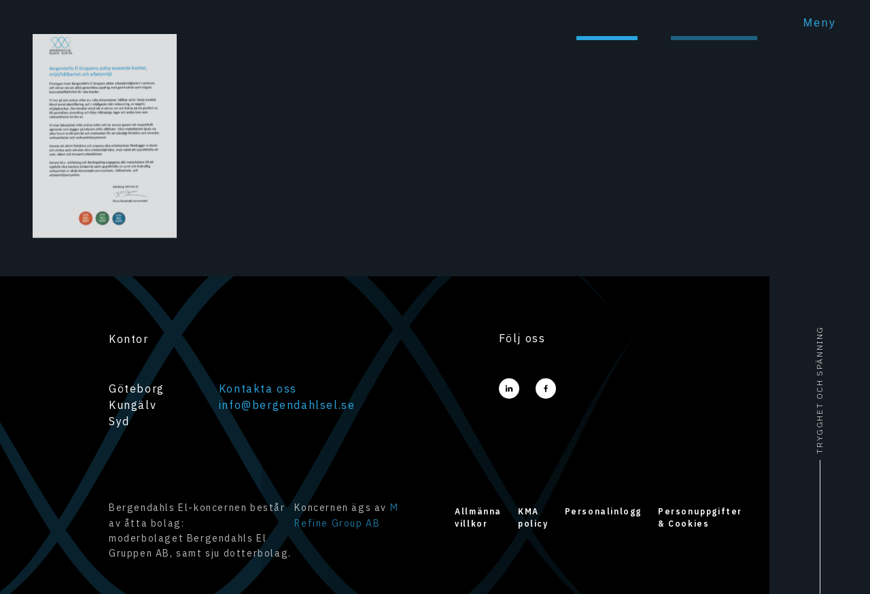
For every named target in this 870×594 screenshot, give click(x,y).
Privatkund (714, 24)
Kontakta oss (258, 388)
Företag (607, 24)
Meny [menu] (820, 23)
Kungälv (132, 405)
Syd (119, 421)
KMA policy (533, 517)
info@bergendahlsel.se (287, 405)
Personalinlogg (603, 511)
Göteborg (136, 388)
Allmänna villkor (478, 517)
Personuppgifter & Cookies (700, 517)
